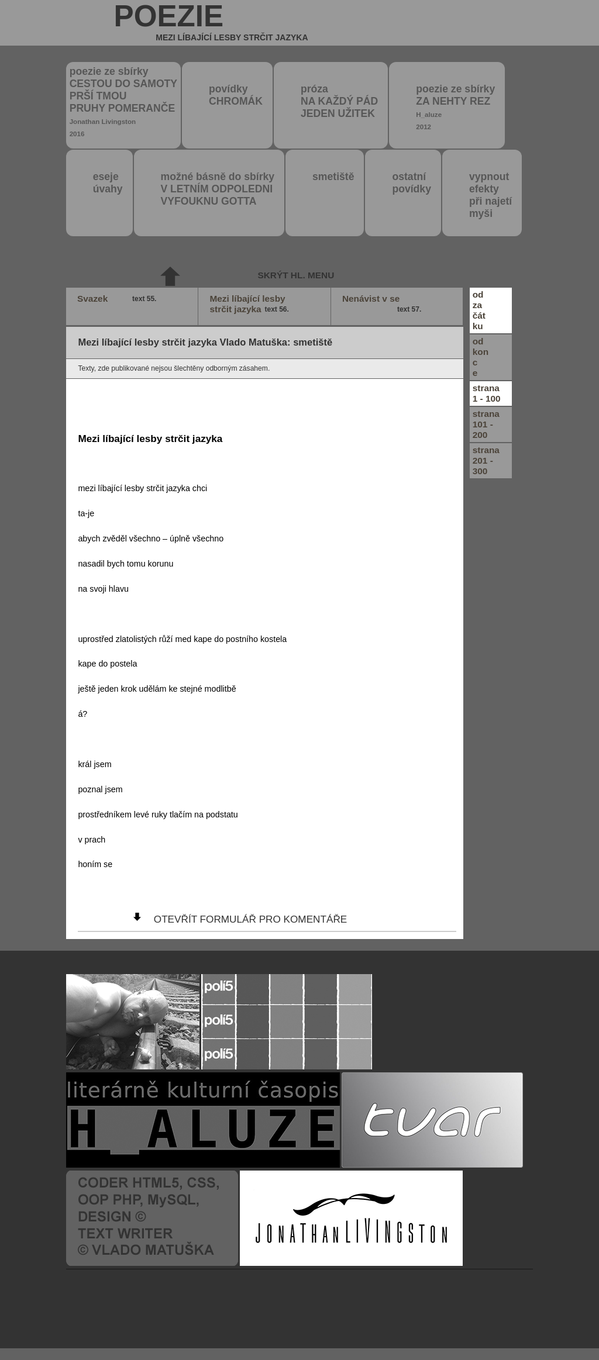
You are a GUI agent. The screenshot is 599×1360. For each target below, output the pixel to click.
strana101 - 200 (486, 424)
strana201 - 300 (486, 460)
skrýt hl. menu (295, 275)
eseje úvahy (108, 183)
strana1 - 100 (487, 393)
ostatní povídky (411, 183)
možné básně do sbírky (218, 189)
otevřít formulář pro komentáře (250, 919)
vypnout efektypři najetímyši (490, 195)
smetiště (333, 176)
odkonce (480, 357)
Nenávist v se (383, 304)
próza (339, 101)
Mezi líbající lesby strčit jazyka (250, 304)
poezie (211, 23)
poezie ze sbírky (123, 101)
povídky (236, 95)
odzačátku (479, 310)
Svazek (118, 299)
